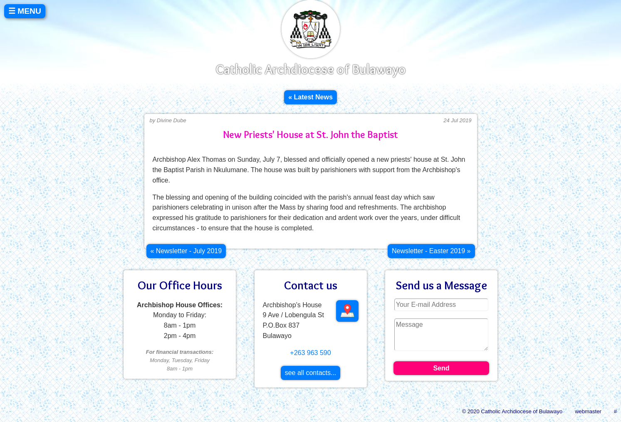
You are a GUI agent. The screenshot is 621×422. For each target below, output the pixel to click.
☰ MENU (24, 11)
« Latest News (310, 97)
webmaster (588, 411)
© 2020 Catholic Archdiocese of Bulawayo (512, 411)
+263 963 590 (310, 352)
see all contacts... (310, 372)
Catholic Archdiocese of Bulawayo (311, 69)
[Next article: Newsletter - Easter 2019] (431, 251)
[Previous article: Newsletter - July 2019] (186, 251)
